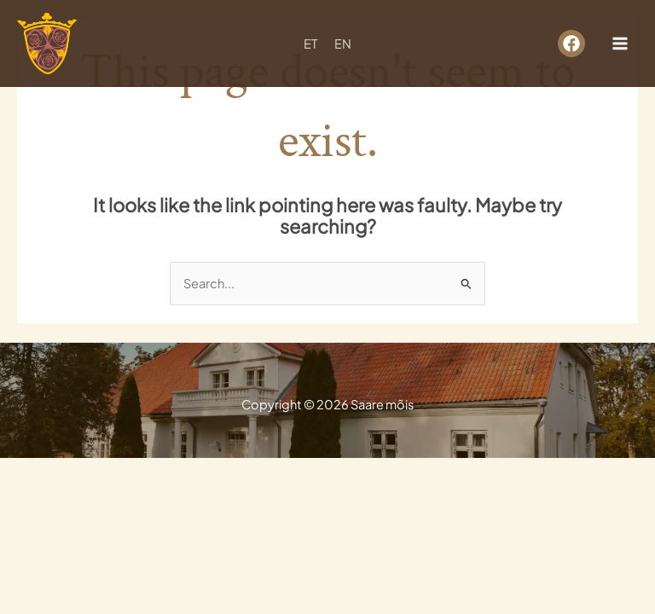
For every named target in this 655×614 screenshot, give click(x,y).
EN (342, 43)
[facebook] (571, 43)
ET (310, 43)
